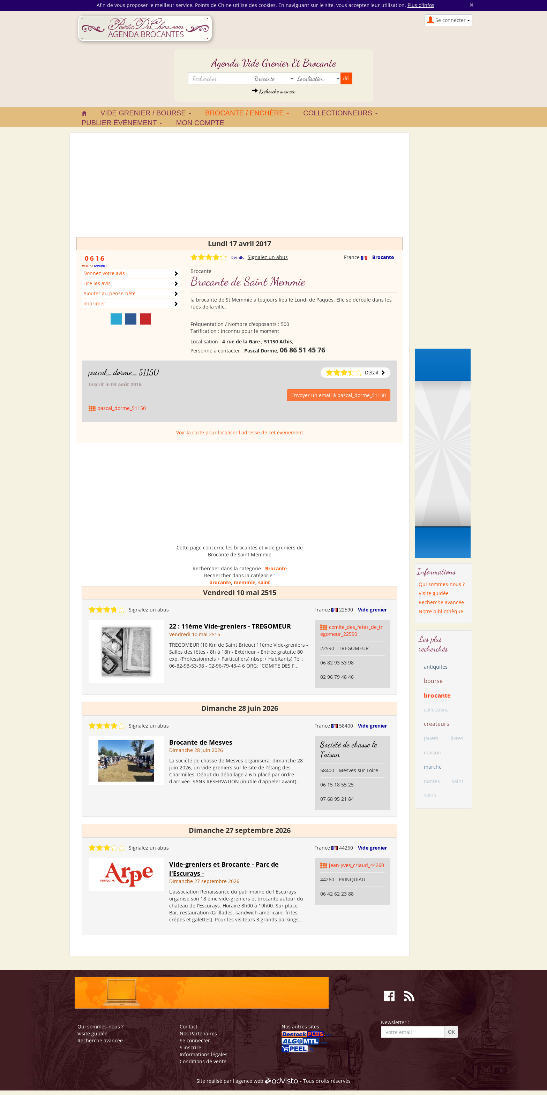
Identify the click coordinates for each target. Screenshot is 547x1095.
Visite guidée (434, 593)
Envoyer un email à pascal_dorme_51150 (338, 395)
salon (430, 795)
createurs (436, 724)
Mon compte (200, 123)
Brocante (383, 257)
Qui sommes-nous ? (442, 584)
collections (436, 709)
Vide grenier (372, 609)
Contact (188, 1026)
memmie (244, 582)
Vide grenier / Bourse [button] (145, 113)
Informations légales (203, 1054)
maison (432, 752)
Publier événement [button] (122, 123)
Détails (237, 257)
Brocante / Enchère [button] (247, 113)
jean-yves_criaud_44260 (356, 865)
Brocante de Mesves (200, 742)
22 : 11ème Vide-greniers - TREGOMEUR (230, 626)
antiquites (436, 666)
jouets (431, 738)
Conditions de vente (203, 1061)
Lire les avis (97, 283)
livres (457, 738)
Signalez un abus (268, 257)
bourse (433, 681)
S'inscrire (190, 1047)
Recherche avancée (273, 91)
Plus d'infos (420, 5)
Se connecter (195, 1040)
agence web (249, 1081)
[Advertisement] (239, 188)
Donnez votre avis (104, 273)
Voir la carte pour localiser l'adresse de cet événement (239, 432)
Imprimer (94, 303)
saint (264, 582)
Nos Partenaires (198, 1033)
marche (433, 766)
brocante (220, 582)
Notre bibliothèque (441, 611)
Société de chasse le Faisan (348, 749)
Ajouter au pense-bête (109, 293)
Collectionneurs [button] (340, 113)
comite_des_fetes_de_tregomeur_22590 (351, 630)
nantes (432, 781)
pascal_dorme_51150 (124, 372)
